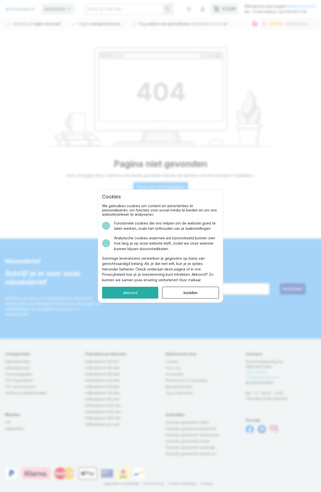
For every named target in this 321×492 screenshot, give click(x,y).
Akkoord (130, 292)
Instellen (191, 292)
